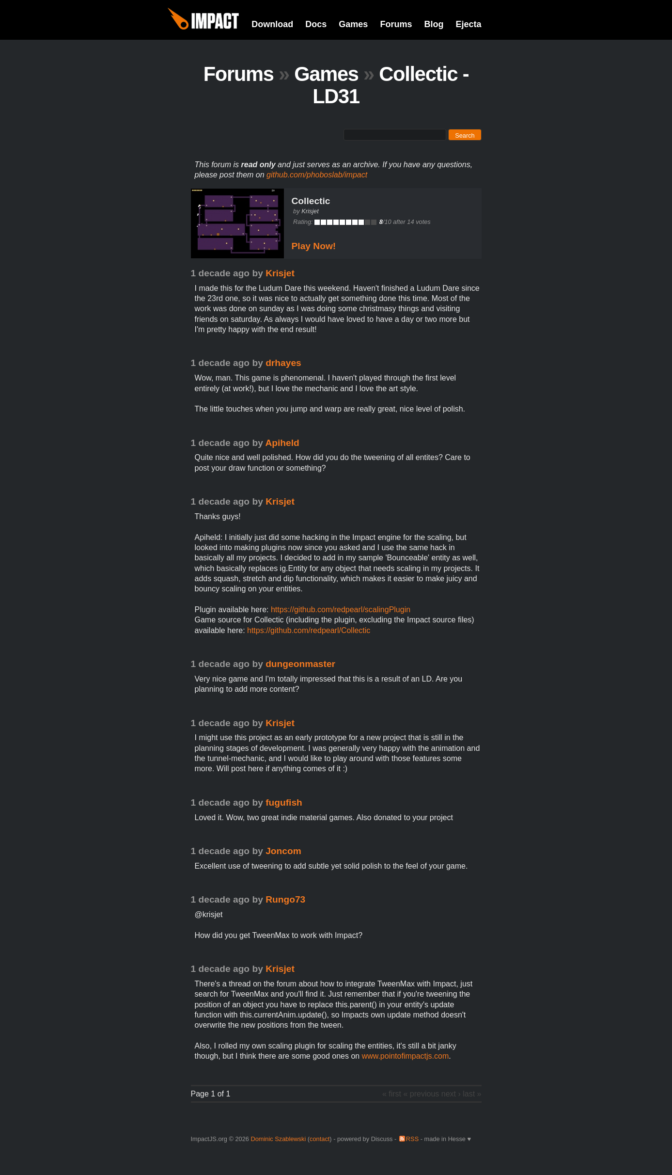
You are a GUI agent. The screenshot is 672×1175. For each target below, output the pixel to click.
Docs (316, 24)
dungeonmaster (300, 664)
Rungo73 (285, 899)
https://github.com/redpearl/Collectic (308, 630)
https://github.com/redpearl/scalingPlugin (340, 609)
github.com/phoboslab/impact (316, 175)
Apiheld (282, 443)
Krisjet (310, 211)
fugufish (284, 802)
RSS (412, 1139)
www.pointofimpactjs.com (405, 1056)
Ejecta (468, 24)
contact (319, 1139)
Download (272, 24)
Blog (433, 24)
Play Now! (314, 246)
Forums (396, 24)
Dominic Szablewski (278, 1139)
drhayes (283, 363)
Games (353, 24)
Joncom (283, 851)
